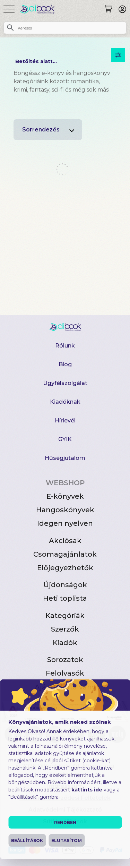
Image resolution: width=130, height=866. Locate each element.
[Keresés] (108, 9)
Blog (65, 364)
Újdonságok (65, 585)
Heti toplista (65, 598)
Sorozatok (65, 659)
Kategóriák (65, 615)
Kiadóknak (65, 401)
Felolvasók (65, 673)
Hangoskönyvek (65, 510)
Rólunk (65, 345)
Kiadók (65, 642)
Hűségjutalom (65, 458)
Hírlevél (65, 420)
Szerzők (65, 629)
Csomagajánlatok (65, 554)
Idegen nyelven (65, 523)
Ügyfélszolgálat (65, 383)
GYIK (65, 439)
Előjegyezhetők (65, 568)
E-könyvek (65, 496)
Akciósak (65, 541)
